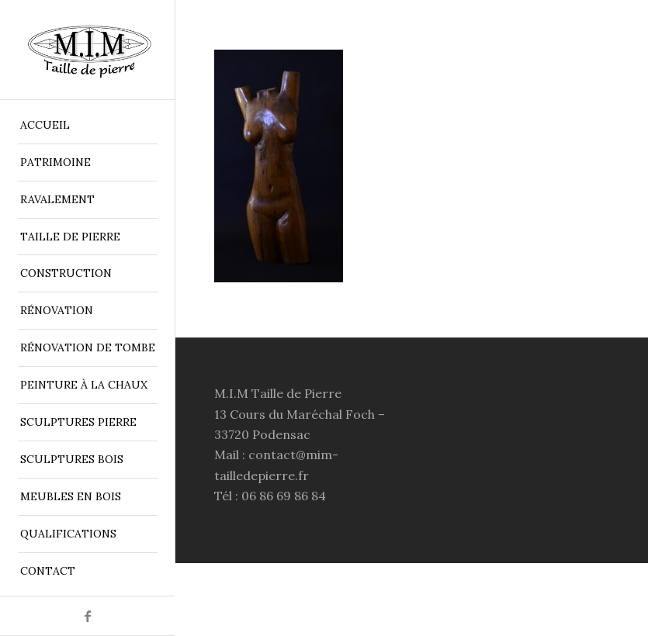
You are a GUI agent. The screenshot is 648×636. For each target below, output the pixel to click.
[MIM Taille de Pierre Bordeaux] (88, 50)
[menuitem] (88, 125)
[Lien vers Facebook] (87, 615)
